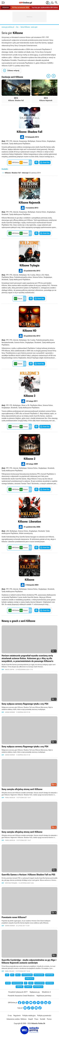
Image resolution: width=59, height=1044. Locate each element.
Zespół (30, 1019)
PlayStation (39, 983)
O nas (10, 1016)
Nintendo (49, 983)
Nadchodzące (17, 983)
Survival (20, 987)
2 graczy (28, 987)
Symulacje (29, 978)
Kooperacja (38, 987)
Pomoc (49, 1019)
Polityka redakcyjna (28, 1016)
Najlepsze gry (35, 992)
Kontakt (42, 1019)
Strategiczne (27, 975)
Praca (36, 1019)
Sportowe (49, 975)
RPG (12, 975)
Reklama (23, 1019)
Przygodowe (38, 975)
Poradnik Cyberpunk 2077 (17, 992)
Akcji (18, 975)
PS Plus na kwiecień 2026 (20, 7)
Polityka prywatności (44, 1016)
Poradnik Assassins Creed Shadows (21, 996)
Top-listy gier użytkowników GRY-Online (45, 7)
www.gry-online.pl (8, 27)
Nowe (8, 983)
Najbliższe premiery (44, 996)
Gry (17, 27)
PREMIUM (5, 7)
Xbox (30, 983)
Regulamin (17, 1016)
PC (26, 983)
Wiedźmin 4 (46, 992)
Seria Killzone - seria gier (29, 27)
